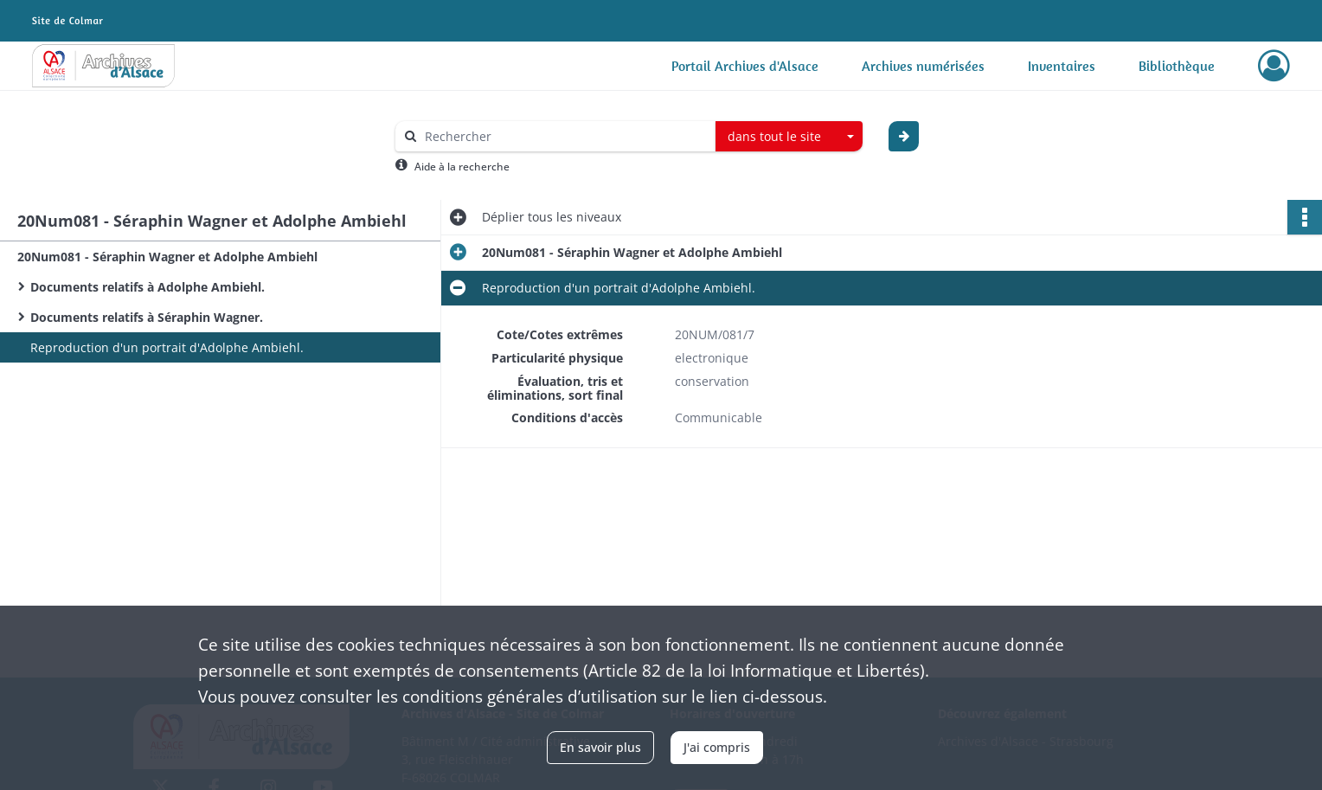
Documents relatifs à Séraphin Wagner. (146, 317)
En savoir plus (600, 747)
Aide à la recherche (462, 166)
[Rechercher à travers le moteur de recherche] (564, 136)
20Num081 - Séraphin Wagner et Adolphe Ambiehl (167, 256)
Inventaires (1061, 65)
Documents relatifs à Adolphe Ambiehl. (147, 287)
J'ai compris (716, 747)
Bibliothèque (1177, 65)
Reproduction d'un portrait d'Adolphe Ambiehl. (167, 347)
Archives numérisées (923, 65)
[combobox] (789, 136)
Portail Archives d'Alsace (744, 65)
